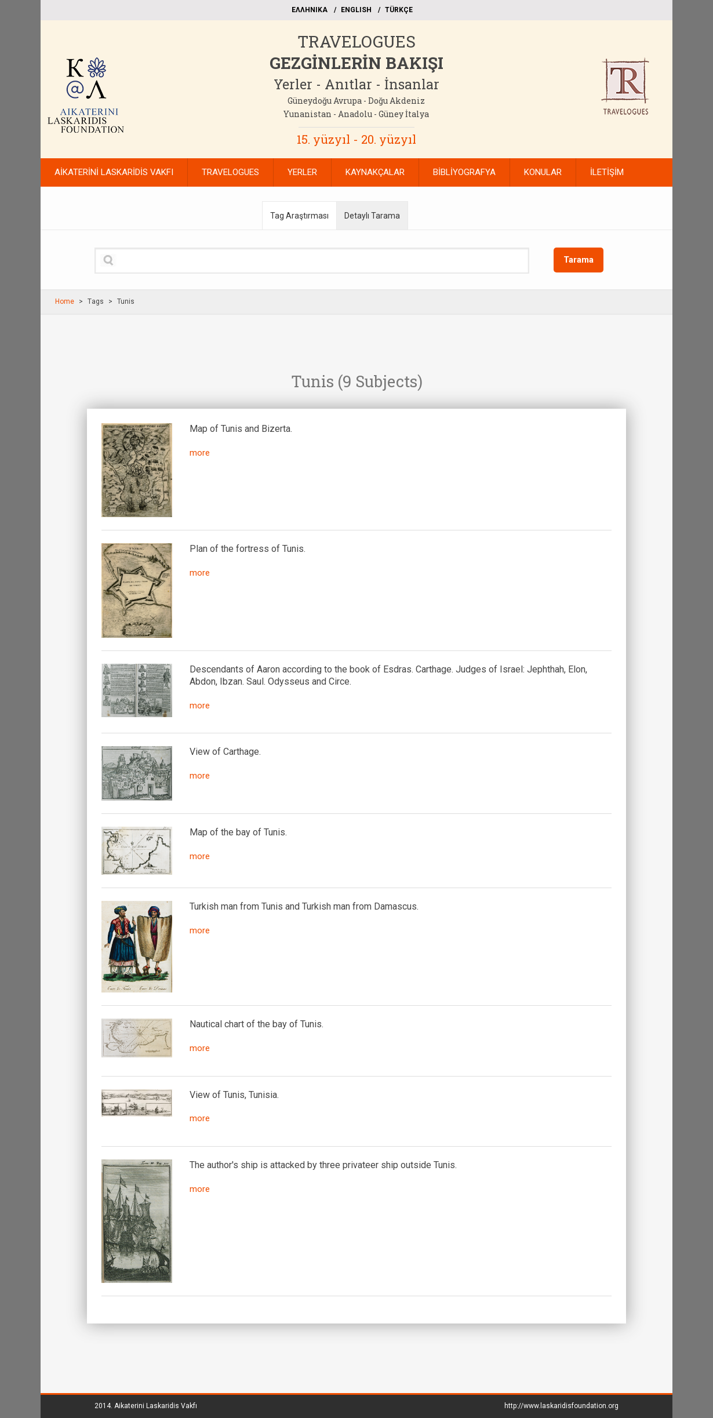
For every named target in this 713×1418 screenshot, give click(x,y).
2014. (145, 1406)
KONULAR (543, 172)
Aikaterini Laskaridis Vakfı (155, 1406)
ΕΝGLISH (356, 10)
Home (64, 301)
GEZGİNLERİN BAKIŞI (356, 63)
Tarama (578, 259)
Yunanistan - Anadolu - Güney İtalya (356, 113)
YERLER (302, 172)
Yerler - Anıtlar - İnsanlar (356, 84)
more (200, 453)
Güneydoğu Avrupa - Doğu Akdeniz (356, 100)
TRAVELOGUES (356, 41)
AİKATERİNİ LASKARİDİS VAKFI (113, 172)
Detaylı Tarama (372, 215)
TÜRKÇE (399, 10)
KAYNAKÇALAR (375, 172)
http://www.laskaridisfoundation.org (561, 1406)
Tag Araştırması (299, 215)
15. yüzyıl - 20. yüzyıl (356, 139)
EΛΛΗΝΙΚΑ (310, 10)
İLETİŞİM (607, 172)
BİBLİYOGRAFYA (464, 172)
